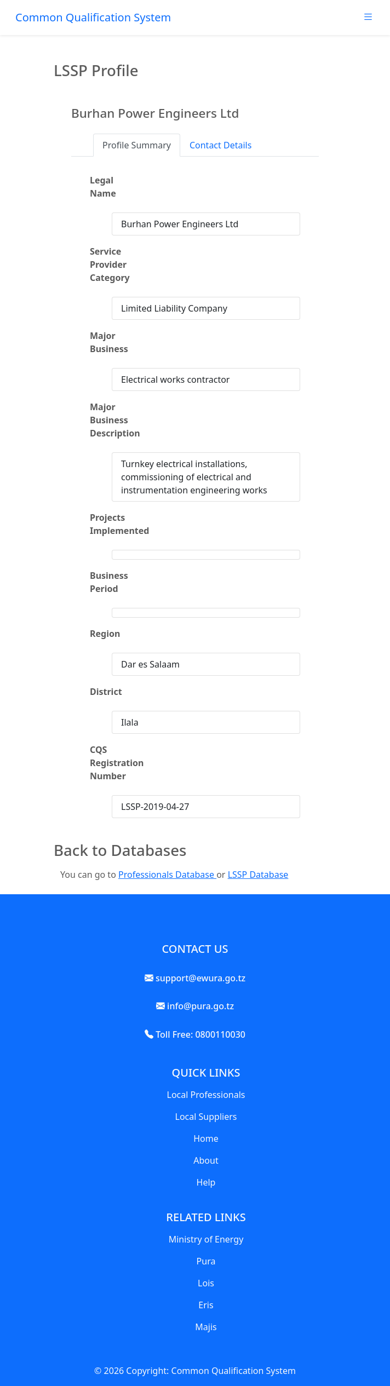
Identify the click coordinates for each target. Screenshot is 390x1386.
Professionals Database (167, 875)
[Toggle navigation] (368, 20)
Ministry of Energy (206, 1239)
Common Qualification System (93, 17)
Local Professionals (206, 1095)
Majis (205, 1327)
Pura (206, 1261)
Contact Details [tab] (220, 145)
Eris (205, 1305)
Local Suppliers (206, 1117)
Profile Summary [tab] (136, 145)
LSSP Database (258, 875)
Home (206, 1138)
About (205, 1160)
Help (206, 1182)
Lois (206, 1283)
